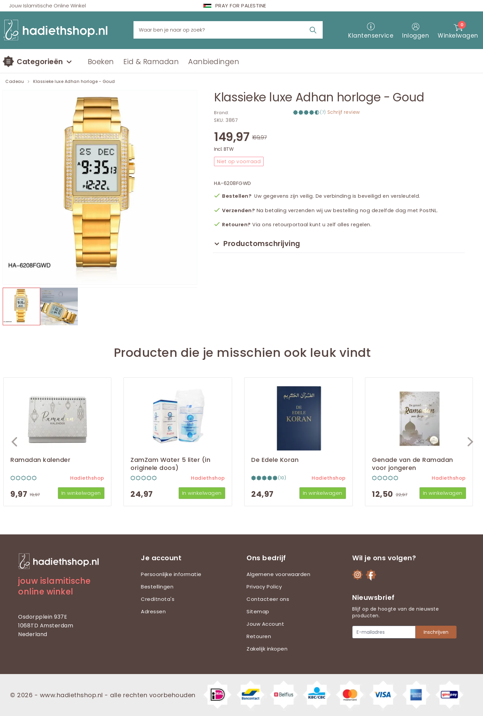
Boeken (101, 61)
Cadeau (14, 82)
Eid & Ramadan (151, 61)
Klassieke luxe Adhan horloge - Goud (74, 82)
